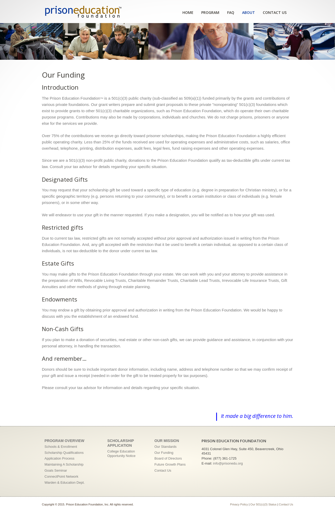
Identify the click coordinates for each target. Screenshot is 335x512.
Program (210, 12)
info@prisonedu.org (228, 463)
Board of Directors (168, 458)
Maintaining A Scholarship (63, 464)
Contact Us (275, 12)
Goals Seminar (55, 470)
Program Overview (64, 441)
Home (187, 12)
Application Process (59, 458)
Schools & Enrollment (60, 447)
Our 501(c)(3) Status (263, 504)
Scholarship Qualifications (64, 453)
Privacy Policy (239, 504)
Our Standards (165, 447)
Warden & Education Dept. (64, 482)
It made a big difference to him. (257, 415)
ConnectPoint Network (61, 476)
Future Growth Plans (170, 464)
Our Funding (163, 453)
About (248, 12)
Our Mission (166, 441)
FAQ (230, 12)
